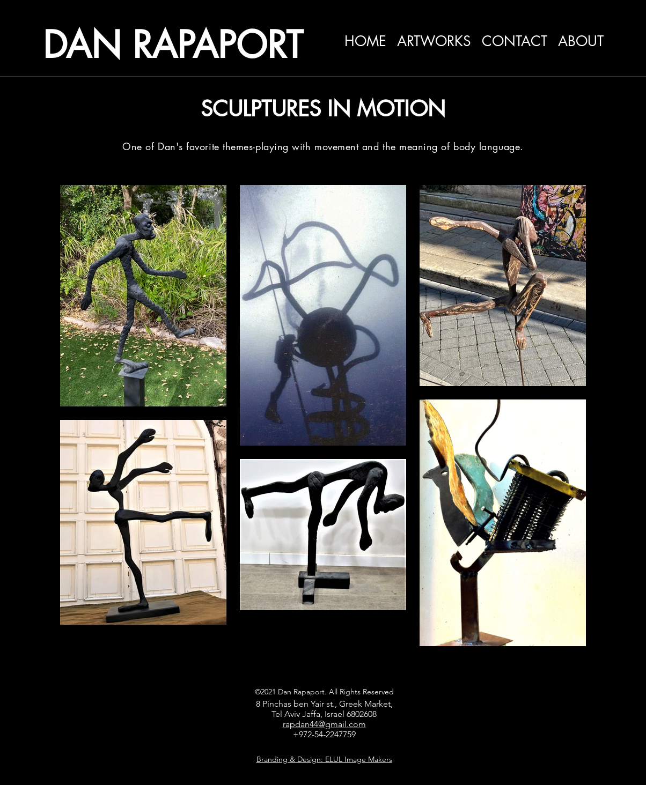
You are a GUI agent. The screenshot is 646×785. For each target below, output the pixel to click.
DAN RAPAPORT (173, 45)
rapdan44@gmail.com (324, 724)
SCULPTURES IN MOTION (323, 109)
